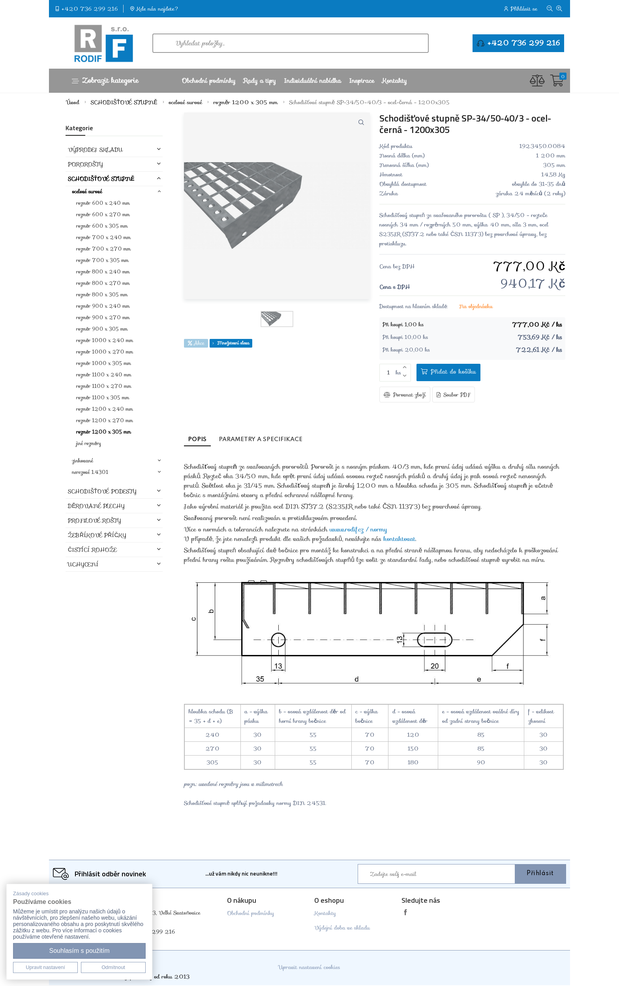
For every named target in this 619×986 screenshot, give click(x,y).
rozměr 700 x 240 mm (103, 237)
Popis (200, 440)
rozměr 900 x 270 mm (102, 317)
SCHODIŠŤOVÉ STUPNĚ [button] (101, 178)
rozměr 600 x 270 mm (102, 214)
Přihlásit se (523, 8)
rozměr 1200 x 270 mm (104, 420)
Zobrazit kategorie (105, 80)
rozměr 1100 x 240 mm (103, 374)
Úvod (73, 102)
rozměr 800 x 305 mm (102, 294)
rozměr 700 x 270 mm (103, 249)
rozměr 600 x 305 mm (102, 226)
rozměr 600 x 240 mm (102, 203)
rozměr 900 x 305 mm (102, 329)
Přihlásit (540, 874)
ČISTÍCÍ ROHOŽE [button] (92, 549)
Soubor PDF (454, 395)
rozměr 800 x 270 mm (102, 283)
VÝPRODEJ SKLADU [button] (95, 149)
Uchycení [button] (83, 564)
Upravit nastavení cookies (309, 968)
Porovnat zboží (405, 395)
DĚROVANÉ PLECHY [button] (96, 505)
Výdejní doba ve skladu (342, 928)
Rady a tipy (260, 81)
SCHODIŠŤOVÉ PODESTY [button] (102, 491)
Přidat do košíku (447, 371)
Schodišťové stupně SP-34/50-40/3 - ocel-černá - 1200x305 (369, 102)
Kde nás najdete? (158, 8)
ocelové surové (185, 102)
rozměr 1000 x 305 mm (103, 363)
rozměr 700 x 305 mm (102, 260)
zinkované (82, 461)
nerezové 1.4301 (90, 472)
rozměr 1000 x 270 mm (104, 351)
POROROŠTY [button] (85, 164)
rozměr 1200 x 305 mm (246, 102)
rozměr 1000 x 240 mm (104, 340)
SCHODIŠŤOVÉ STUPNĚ (124, 102)
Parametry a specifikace (274, 440)
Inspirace (361, 81)
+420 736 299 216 (90, 8)
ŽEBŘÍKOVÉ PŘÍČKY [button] (97, 535)
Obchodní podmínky (208, 81)
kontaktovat (400, 539)
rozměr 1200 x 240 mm (104, 409)
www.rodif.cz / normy (358, 530)
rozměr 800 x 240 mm (102, 271)
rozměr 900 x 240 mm (102, 306)
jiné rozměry (88, 443)
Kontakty (394, 81)
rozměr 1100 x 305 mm (102, 397)
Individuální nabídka (312, 81)
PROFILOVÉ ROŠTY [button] (94, 520)
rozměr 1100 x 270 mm (103, 386)
